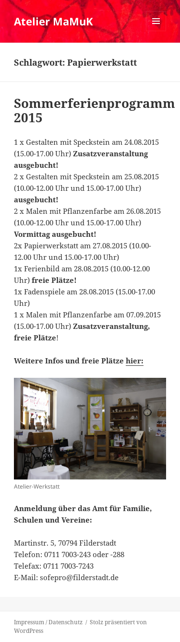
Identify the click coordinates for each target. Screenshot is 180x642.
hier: (135, 360)
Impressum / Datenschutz (48, 622)
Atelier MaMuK (53, 21)
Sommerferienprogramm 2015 (94, 110)
